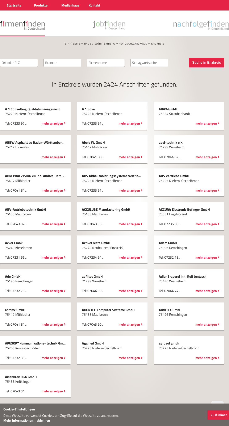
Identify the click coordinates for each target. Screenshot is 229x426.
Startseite (72, 44)
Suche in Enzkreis (206, 62)
